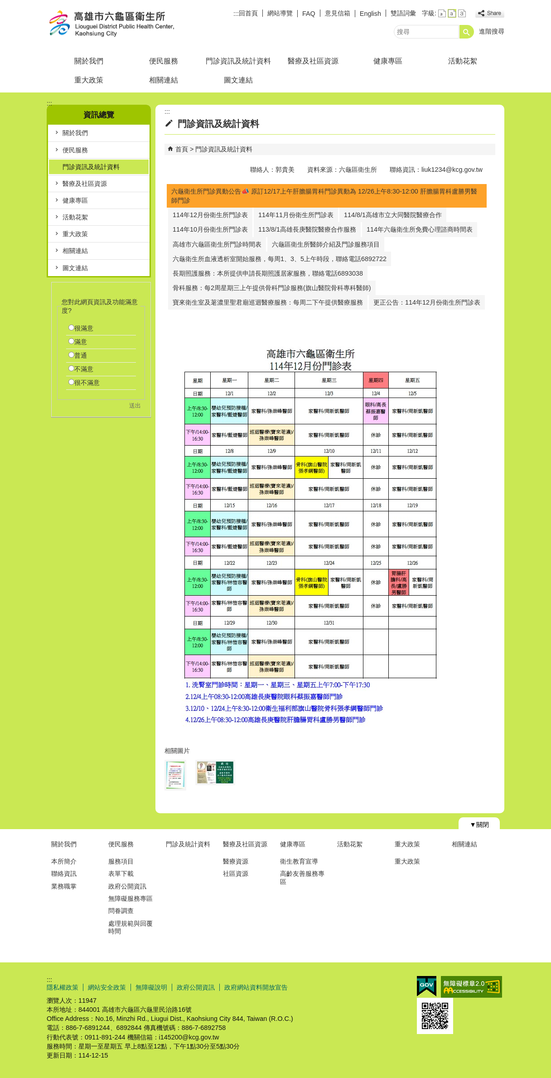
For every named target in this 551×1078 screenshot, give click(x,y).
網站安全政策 (107, 987)
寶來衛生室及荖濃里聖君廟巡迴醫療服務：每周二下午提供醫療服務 (268, 302)
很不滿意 (87, 382)
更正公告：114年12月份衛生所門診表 (426, 302)
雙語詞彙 (403, 13)
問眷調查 (121, 910)
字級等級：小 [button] (442, 13)
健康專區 (387, 61)
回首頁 (248, 13)
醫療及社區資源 (313, 61)
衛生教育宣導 (299, 861)
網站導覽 (280, 13)
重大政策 (88, 80)
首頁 (181, 149)
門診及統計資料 (188, 844)
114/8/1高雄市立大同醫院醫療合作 (393, 215)
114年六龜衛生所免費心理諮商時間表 (420, 229)
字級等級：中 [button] (452, 13)
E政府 (426, 986)
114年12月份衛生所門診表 (210, 215)
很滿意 (83, 328)
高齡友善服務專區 (302, 877)
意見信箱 (337, 13)
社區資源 (235, 873)
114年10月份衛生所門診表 (210, 229)
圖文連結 (238, 80)
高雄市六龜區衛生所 (123, 24)
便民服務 (163, 61)
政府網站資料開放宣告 (256, 987)
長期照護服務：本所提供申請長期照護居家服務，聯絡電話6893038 (268, 273)
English (370, 13)
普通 (80, 355)
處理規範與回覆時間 (130, 927)
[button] (466, 32)
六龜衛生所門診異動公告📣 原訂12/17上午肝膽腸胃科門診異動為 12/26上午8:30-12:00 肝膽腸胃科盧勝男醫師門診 (324, 196)
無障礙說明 (151, 987)
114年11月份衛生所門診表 (296, 215)
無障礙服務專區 (130, 898)
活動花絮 (462, 61)
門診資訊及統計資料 (238, 61)
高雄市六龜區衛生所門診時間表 (217, 244)
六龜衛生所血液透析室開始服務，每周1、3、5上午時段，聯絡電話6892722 (280, 258)
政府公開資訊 (127, 886)
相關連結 (163, 80)
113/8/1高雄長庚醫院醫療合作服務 (307, 229)
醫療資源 (235, 861)
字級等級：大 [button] (462, 13)
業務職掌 (64, 886)
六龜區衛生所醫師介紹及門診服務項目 (326, 244)
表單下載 (121, 873)
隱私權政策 (62, 987)
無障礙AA (471, 987)
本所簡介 (64, 861)
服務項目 (121, 861)
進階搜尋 (491, 31)
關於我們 (88, 61)
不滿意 (83, 369)
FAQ (308, 13)
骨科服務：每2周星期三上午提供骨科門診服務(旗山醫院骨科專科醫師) (272, 287)
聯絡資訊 (64, 873)
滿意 (80, 341)
